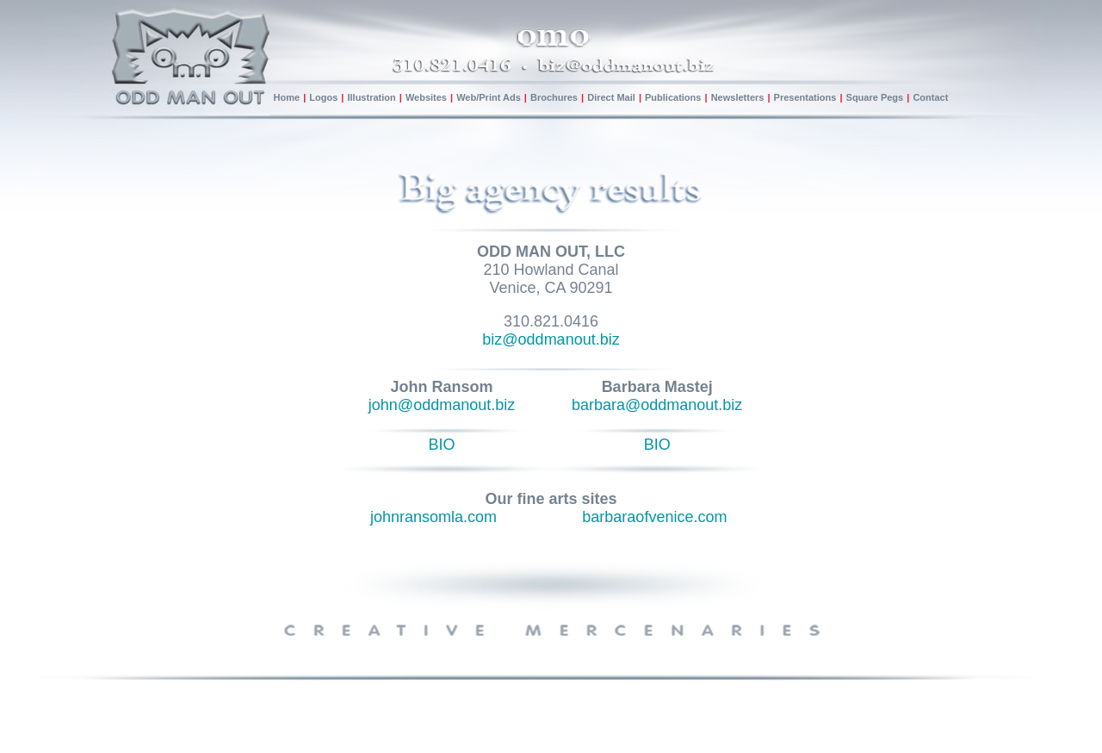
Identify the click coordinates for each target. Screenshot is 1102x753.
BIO (442, 444)
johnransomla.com (433, 517)
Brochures (554, 97)
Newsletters (738, 97)
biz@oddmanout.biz (550, 339)
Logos (323, 97)
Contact (930, 97)
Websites (426, 97)
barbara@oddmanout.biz (657, 405)
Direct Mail (611, 97)
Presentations (806, 97)
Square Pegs (876, 97)
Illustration (372, 97)
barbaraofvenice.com (654, 517)
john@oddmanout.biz (441, 405)
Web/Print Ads (488, 97)
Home (287, 97)
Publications (673, 97)
